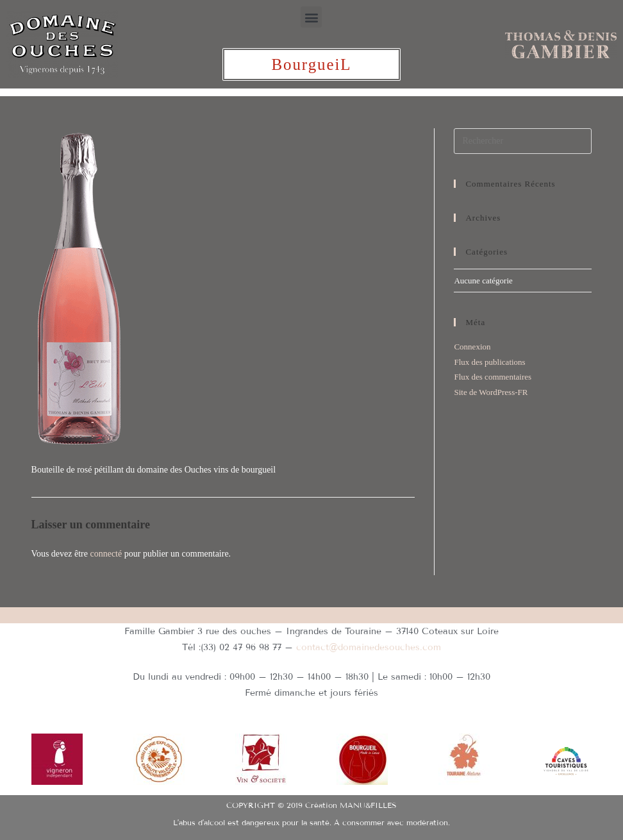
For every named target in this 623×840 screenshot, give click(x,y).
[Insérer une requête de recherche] (523, 141)
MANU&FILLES (368, 802)
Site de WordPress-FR (490, 392)
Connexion (472, 346)
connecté (106, 554)
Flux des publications (489, 362)
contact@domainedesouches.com (368, 647)
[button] (311, 17)
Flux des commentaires (492, 377)
